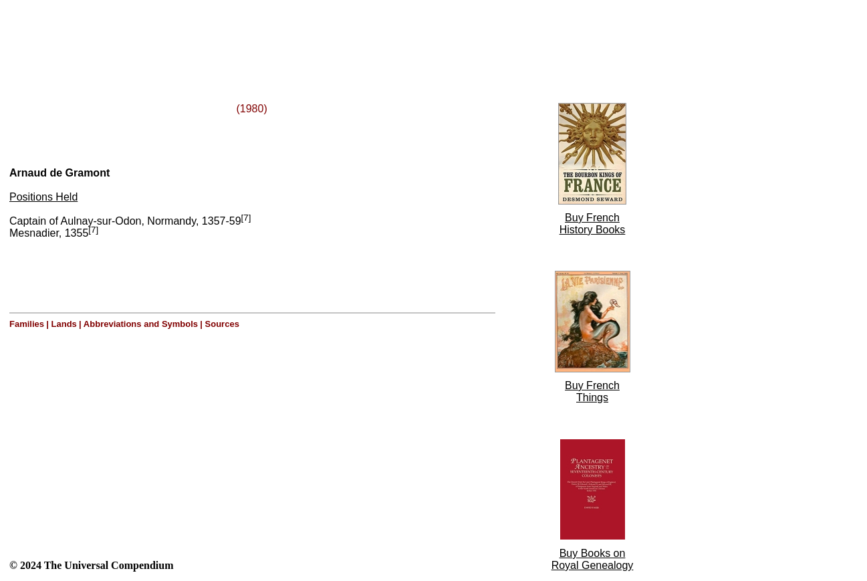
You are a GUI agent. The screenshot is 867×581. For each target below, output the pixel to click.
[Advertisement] (172, 35)
